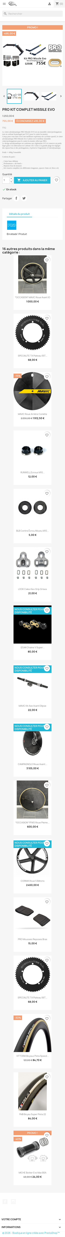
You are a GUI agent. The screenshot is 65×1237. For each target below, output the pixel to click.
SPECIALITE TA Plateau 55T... (32, 355)
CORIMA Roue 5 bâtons (32, 880)
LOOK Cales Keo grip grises (32, 589)
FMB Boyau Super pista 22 (32, 1114)
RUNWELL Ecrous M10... (33, 472)
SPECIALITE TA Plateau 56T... (32, 997)
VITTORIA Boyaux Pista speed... (32, 1055)
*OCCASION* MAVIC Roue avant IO (32, 297)
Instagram (13, 1201)
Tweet (24, 198)
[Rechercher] (32, 14)
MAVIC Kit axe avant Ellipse (32, 705)
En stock (12, 234)
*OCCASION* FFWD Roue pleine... (32, 822)
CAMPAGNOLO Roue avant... (32, 764)
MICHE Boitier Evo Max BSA (32, 1172)
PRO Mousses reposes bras (32, 939)
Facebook (5, 1201)
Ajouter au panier (32, 180)
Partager (16, 198)
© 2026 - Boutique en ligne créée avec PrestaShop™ (31, 1233)
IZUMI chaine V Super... (32, 647)
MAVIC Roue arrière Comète (32, 414)
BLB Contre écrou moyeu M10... (32, 530)
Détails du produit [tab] (19, 214)
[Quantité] (6, 180)
